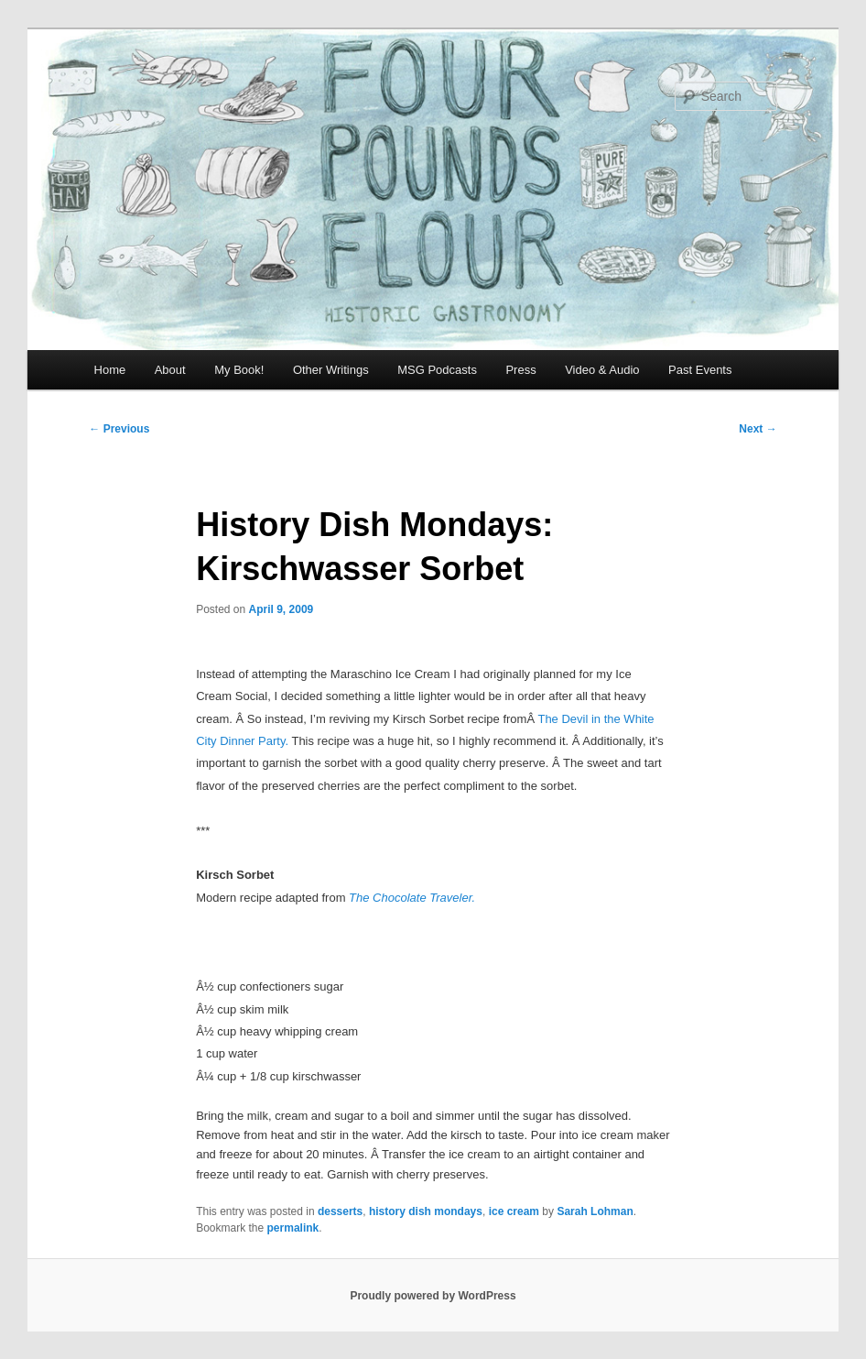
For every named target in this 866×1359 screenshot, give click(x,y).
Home (110, 370)
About (170, 370)
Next (757, 428)
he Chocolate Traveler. (415, 897)
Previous (119, 428)
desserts (340, 1211)
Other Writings (331, 370)
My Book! (239, 370)
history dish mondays (425, 1211)
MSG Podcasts (437, 370)
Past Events (699, 370)
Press (520, 370)
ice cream (514, 1211)
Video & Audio (602, 370)
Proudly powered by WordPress (432, 1295)
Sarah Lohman (595, 1211)
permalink (293, 1228)
